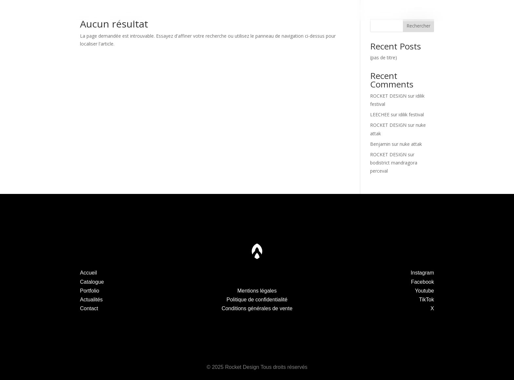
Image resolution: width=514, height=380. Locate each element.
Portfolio (186, 10)
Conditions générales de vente (257, 308)
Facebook (422, 282)
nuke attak (411, 144)
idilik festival (411, 114)
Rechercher (418, 26)
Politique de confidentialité (257, 299)
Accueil (88, 273)
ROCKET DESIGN (388, 96)
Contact (398, 10)
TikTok (426, 299)
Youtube (424, 291)
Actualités (327, 10)
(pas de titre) (383, 57)
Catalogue (116, 10)
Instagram (422, 273)
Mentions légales (257, 291)
